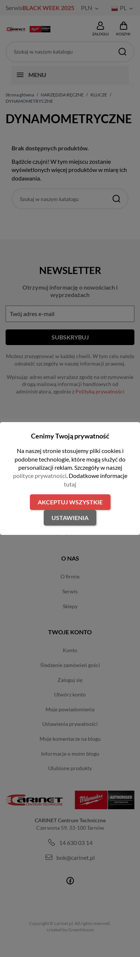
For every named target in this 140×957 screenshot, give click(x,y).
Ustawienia (70, 517)
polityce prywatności (39, 475)
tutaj (70, 484)
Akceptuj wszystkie (70, 501)
